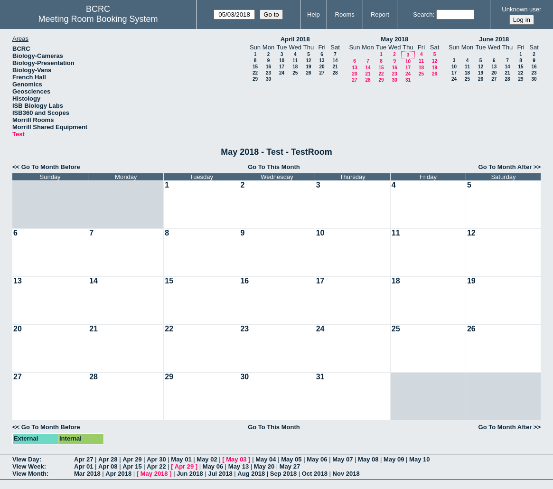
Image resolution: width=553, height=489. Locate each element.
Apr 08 (107, 466)
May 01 (181, 459)
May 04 (265, 459)
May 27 (290, 466)
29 (255, 79)
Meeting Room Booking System (98, 19)
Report (380, 14)
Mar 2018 (87, 473)
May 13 (238, 466)
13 (321, 60)
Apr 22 (156, 466)
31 (408, 80)
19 (308, 66)
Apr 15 (131, 466)
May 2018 (394, 39)
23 (268, 72)
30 (268, 79)
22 (255, 72)
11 (295, 60)
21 (334, 66)
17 (281, 66)
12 (308, 60)
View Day (25, 459)
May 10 (419, 459)
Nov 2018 (346, 473)
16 (268, 66)
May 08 (368, 459)
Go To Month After (505, 166)
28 (334, 72)
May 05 (291, 459)
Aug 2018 (251, 473)
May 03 (236, 459)
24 (281, 72)
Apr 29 (131, 459)
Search (422, 14)
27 (321, 72)
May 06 (317, 459)
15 (255, 66)
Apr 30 (156, 459)
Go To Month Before (50, 166)
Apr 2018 (118, 473)
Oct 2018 (315, 473)
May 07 (342, 459)
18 (295, 66)
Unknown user (521, 9)
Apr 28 (107, 459)
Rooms (345, 14)
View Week (28, 466)
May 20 (264, 466)
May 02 (207, 459)
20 (321, 66)
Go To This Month (274, 166)
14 (334, 60)
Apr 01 (83, 466)
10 (281, 60)
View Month (29, 473)
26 (308, 72)
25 (295, 72)
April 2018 (295, 39)
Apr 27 (83, 459)
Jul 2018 (220, 473)
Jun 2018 (190, 473)
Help (313, 14)
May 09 (394, 459)
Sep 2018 (283, 473)
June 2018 (494, 39)
